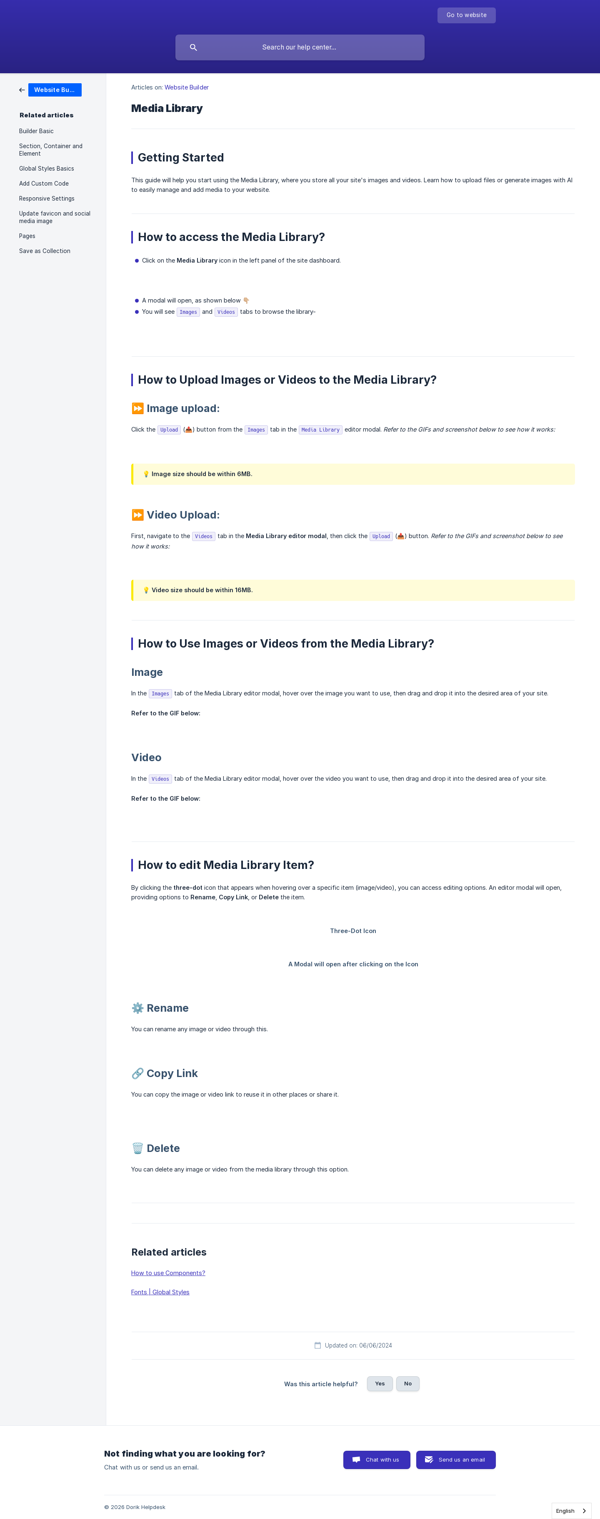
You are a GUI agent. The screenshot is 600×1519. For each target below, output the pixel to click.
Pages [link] (27, 236)
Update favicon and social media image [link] (54, 217)
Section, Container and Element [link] (50, 150)
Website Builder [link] (187, 87)
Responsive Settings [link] (47, 198)
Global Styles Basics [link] (46, 168)
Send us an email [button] (462, 1459)
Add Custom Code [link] (44, 183)
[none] (467, 15)
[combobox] (572, 1511)
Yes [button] (380, 1383)
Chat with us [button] (383, 1459)
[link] (50, 89)
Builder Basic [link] (36, 131)
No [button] (408, 1383)
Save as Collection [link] (44, 251)
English (565, 1510)
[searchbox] (300, 47)
